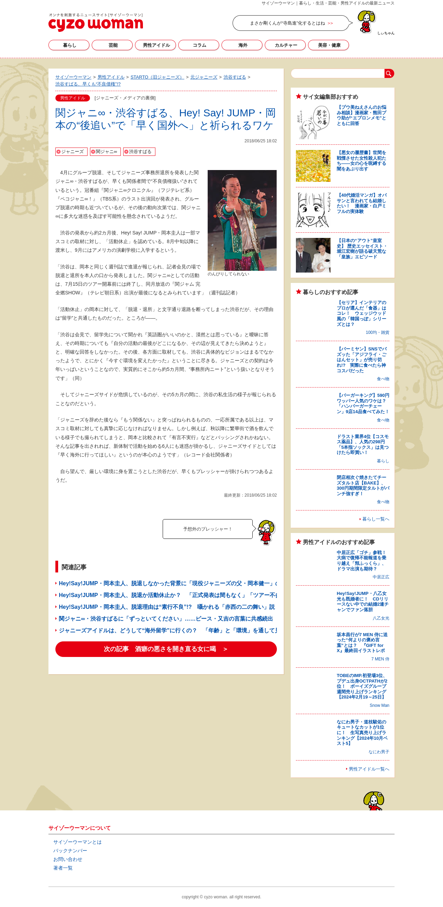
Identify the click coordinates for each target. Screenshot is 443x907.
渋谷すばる (140, 151)
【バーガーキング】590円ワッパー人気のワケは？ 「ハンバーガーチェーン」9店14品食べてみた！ (364, 403)
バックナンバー (70, 850)
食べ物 (383, 378)
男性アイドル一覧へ (369, 769)
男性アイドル (156, 45)
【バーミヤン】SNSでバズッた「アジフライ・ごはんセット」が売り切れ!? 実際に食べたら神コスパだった (362, 359)
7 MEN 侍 (380, 659)
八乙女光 (381, 618)
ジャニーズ (72, 151)
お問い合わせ (67, 859)
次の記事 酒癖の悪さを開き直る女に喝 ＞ (166, 649)
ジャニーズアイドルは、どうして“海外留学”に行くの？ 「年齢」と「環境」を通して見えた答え (180, 630)
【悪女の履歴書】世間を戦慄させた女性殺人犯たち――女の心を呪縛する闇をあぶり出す (361, 160)
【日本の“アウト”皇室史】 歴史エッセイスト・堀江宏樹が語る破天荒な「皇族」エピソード (362, 248)
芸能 (113, 45)
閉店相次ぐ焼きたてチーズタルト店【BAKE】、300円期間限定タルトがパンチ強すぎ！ (363, 485)
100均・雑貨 (377, 332)
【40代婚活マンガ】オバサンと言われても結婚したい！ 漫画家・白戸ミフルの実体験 (362, 203)
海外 (242, 45)
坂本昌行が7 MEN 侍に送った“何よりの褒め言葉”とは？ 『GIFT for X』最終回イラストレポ (362, 642)
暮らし (69, 45)
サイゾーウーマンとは (77, 842)
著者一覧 (63, 868)
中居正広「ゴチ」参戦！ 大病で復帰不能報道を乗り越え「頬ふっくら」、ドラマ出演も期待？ (364, 560)
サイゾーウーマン (95, 22)
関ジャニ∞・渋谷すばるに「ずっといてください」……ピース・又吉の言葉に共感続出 (166, 619)
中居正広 (381, 577)
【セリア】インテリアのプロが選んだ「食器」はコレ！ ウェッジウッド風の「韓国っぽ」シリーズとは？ (361, 313)
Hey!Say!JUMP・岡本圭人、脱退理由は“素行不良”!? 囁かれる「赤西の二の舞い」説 (167, 607)
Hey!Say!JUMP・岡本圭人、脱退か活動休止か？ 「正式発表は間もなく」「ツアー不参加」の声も (183, 595)
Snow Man (379, 705)
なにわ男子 (379, 751)
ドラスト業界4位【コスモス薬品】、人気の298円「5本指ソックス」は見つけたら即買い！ (363, 444)
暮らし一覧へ (375, 519)
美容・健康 (329, 45)
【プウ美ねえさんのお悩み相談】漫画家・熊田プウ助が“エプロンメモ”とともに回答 (361, 115)
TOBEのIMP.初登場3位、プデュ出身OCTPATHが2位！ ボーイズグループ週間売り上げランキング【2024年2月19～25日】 (362, 686)
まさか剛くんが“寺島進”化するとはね (287, 23)
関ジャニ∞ (106, 151)
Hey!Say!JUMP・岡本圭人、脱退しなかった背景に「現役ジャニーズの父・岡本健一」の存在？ (178, 583)
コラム (199, 45)
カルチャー (286, 45)
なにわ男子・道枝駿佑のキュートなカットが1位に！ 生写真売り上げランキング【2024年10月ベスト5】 (362, 732)
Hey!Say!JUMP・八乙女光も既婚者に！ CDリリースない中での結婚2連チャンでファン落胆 (363, 601)
